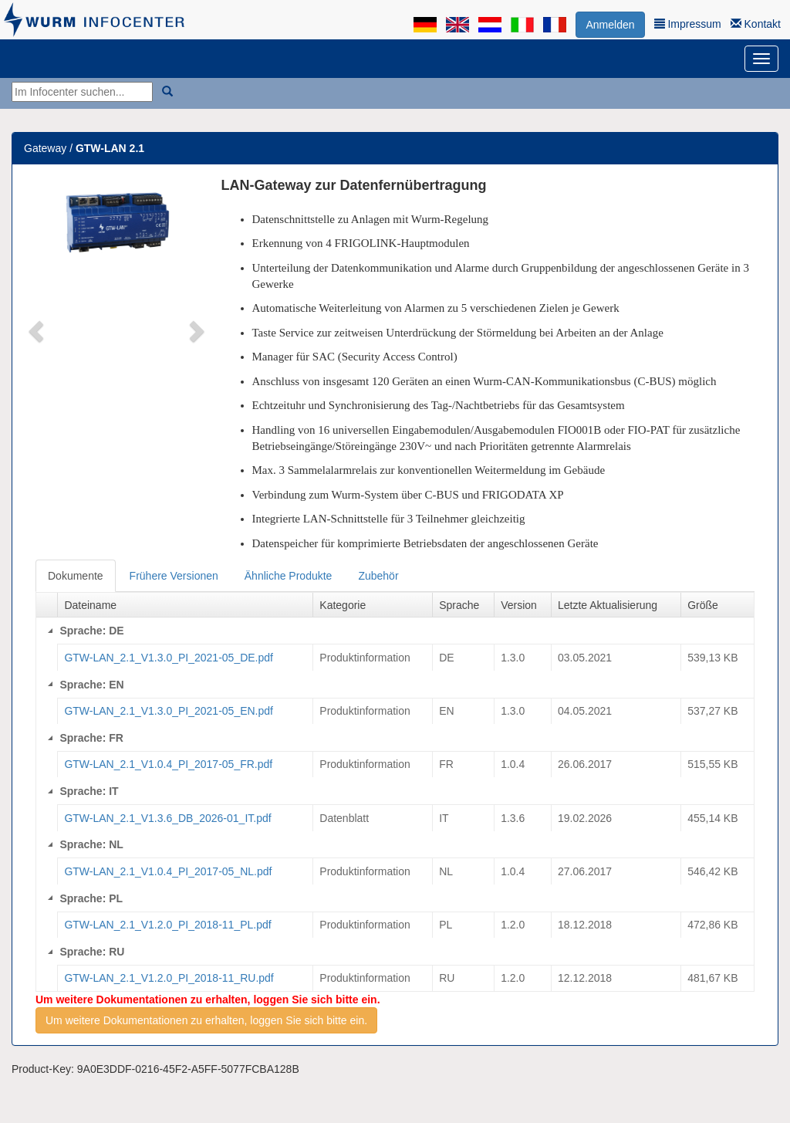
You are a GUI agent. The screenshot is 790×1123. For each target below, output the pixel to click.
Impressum (687, 24)
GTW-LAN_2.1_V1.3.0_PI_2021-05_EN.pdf (168, 711)
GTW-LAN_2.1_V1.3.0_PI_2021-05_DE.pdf (168, 657)
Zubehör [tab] (378, 576)
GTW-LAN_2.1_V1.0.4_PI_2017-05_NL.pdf (168, 871)
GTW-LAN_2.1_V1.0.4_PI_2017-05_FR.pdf (168, 764)
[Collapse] (50, 630)
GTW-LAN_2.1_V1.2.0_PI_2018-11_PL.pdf (167, 924)
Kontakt (756, 24)
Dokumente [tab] (75, 576)
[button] (38, 330)
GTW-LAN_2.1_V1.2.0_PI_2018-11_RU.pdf (168, 978)
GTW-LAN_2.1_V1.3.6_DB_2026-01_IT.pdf (167, 818)
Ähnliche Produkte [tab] (289, 576)
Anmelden (610, 25)
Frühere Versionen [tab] (174, 576)
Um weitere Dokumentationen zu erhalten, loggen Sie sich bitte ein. (206, 1020)
